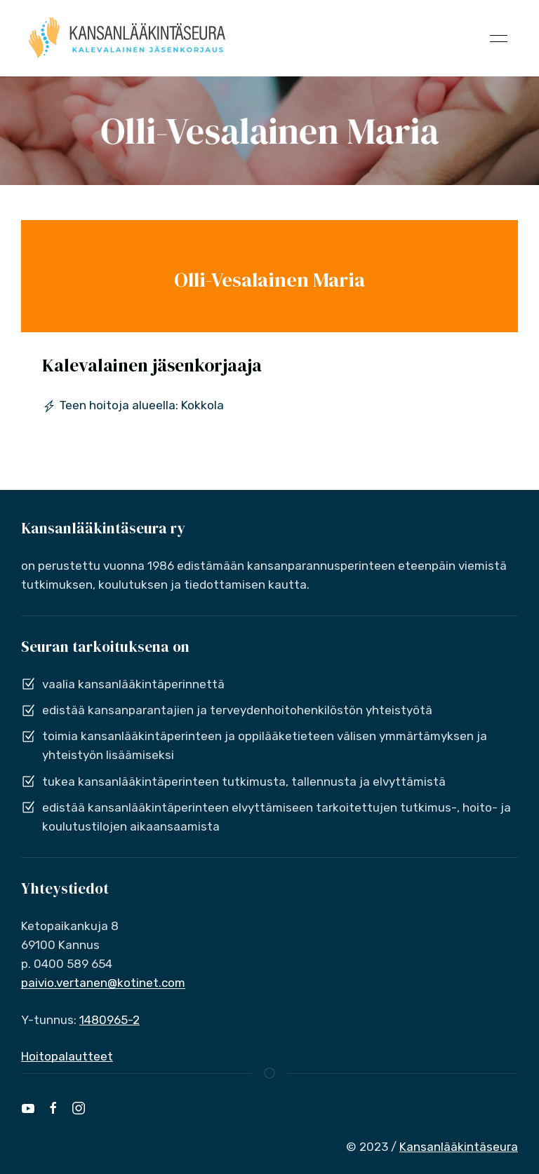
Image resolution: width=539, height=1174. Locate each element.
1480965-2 (109, 1020)
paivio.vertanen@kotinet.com (103, 983)
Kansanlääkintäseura (458, 1147)
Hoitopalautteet (67, 1056)
